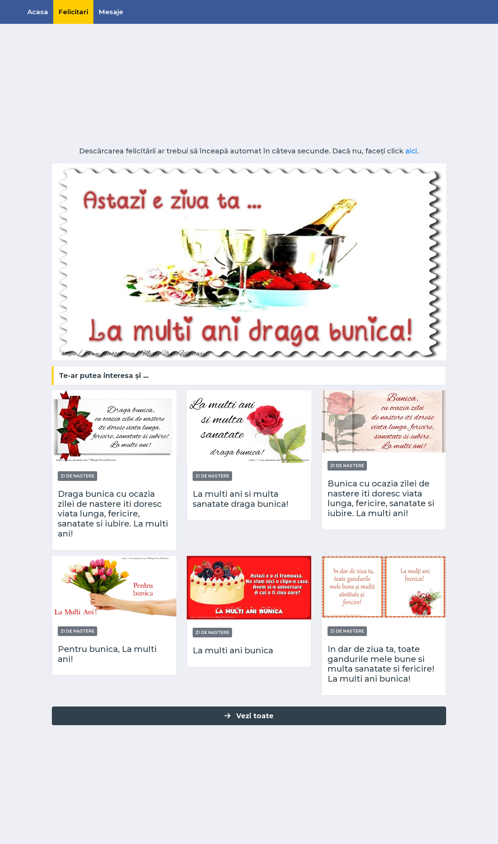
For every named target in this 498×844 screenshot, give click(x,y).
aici (411, 151)
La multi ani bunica (233, 650)
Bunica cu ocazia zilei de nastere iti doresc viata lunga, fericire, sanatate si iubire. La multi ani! (381, 498)
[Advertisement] (249, 88)
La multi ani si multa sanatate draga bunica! (240, 499)
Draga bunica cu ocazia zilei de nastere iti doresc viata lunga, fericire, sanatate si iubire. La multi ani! (113, 514)
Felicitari (73, 12)
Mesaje (111, 12)
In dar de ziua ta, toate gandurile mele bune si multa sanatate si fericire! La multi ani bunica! (381, 664)
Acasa (37, 12)
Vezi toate (249, 716)
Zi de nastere (77, 475)
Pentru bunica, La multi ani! (107, 654)
